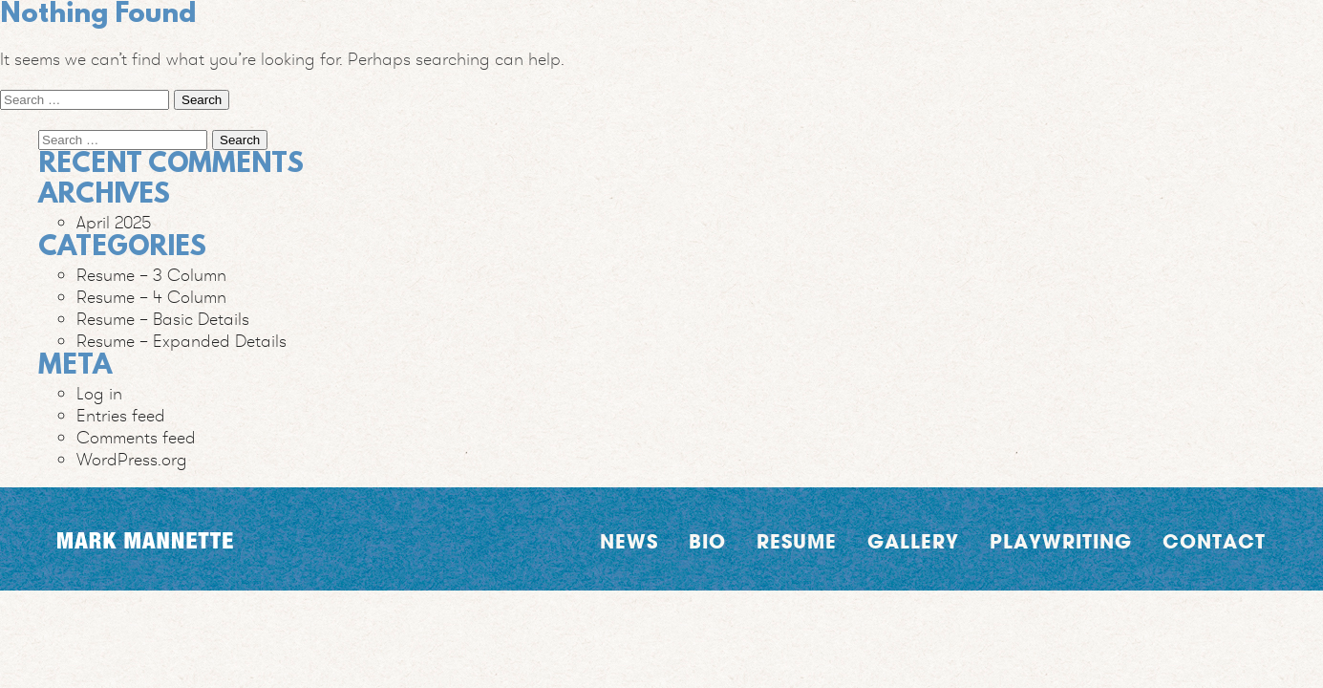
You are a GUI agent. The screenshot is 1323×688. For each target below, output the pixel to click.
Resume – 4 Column (151, 297)
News (629, 541)
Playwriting (1061, 541)
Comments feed (136, 437)
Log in (99, 393)
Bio (707, 541)
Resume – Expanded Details (181, 341)
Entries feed (120, 415)
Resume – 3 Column (151, 275)
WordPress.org (131, 459)
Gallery (913, 541)
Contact (1214, 541)
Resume (797, 541)
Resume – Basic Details (162, 319)
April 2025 (113, 222)
